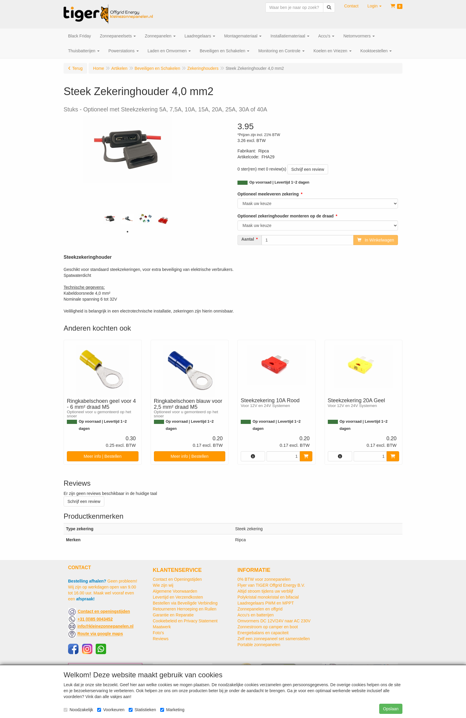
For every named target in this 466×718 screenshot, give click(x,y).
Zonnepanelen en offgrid (260, 609)
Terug (77, 68)
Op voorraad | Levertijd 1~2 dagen (279, 182)
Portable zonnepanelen (258, 644)
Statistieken (142, 709)
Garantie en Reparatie (173, 615)
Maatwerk (162, 626)
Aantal (247, 239)
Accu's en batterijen (255, 615)
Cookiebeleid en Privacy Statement (185, 620)
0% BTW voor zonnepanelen (263, 579)
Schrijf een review (307, 169)
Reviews (161, 638)
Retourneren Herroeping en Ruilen (184, 609)
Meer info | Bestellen (103, 456)
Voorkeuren (111, 709)
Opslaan (391, 708)
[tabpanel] (109, 219)
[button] (374, 6)
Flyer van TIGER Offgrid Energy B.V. (271, 585)
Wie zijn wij (163, 585)
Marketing (172, 709)
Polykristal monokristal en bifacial (268, 597)
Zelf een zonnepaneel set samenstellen (273, 638)
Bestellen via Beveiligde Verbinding (185, 603)
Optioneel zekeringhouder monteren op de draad (285, 216)
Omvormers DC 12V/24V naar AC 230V (274, 620)
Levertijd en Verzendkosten (178, 597)
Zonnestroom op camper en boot (267, 626)
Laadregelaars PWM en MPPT (265, 603)
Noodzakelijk (78, 709)
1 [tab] (127, 232)
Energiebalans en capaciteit (263, 632)
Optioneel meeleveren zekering (268, 194)
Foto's (158, 632)
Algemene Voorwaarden (175, 591)
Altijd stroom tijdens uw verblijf (265, 591)
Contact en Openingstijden (177, 579)
